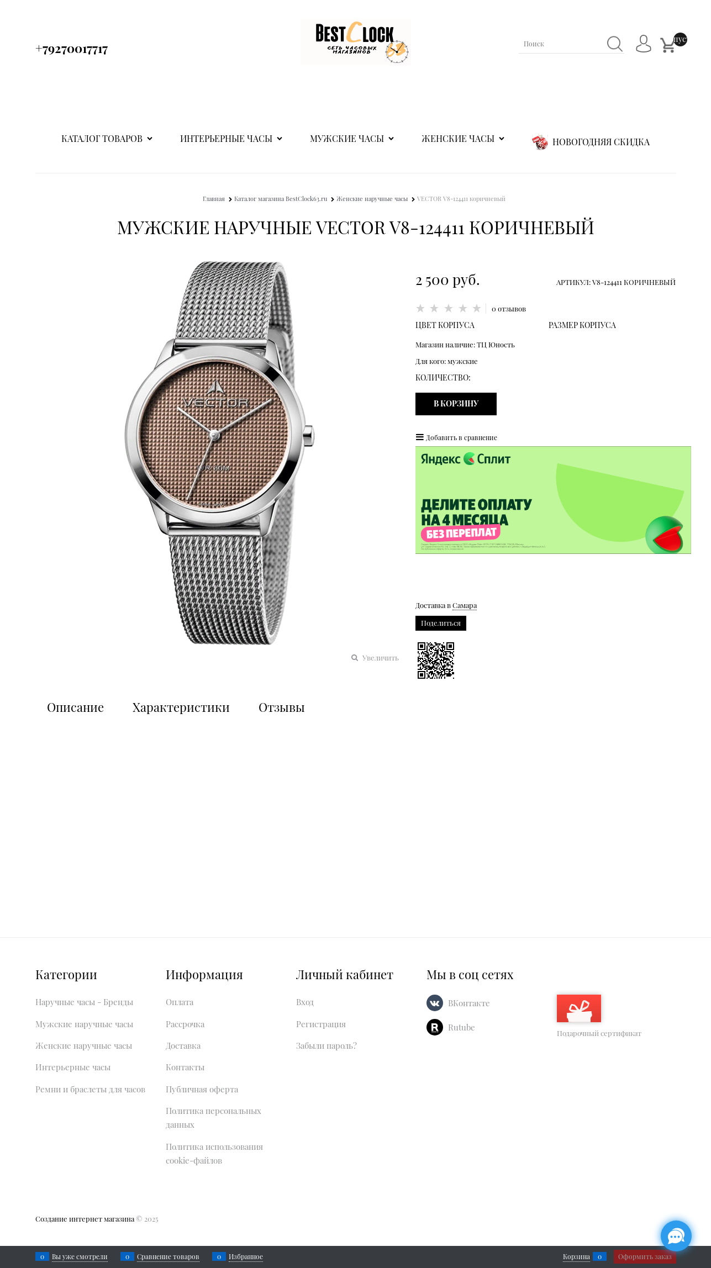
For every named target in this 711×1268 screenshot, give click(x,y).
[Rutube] (434, 1027)
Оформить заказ (645, 1256)
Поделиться (441, 622)
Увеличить (380, 657)
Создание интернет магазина (84, 1218)
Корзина (576, 1256)
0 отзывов (509, 308)
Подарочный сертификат (599, 1016)
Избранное (246, 1256)
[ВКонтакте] (434, 1003)
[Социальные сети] (676, 1236)
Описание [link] (75, 707)
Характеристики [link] (181, 707)
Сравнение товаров (168, 1256)
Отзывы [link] (282, 707)
